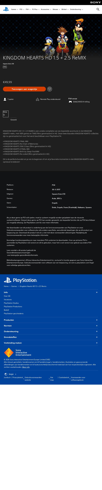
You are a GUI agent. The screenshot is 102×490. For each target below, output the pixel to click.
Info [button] (51, 292)
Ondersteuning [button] (51, 331)
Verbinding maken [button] (51, 343)
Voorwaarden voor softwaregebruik (78, 378)
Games (13, 10)
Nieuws (55, 10)
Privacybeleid (17, 377)
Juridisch (7, 377)
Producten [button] (51, 320)
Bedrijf (6, 310)
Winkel (64, 10)
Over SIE (7, 296)
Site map (52, 378)
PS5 (21, 10)
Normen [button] (51, 325)
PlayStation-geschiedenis (14, 313)
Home (6, 286)
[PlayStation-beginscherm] (6, 9)
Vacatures (8, 299)
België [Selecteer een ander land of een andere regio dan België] (10, 374)
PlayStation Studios (11, 303)
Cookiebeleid (64, 377)
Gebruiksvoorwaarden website (33, 378)
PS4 (27, 10)
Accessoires (45, 10)
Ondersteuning (75, 10)
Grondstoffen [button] (51, 337)
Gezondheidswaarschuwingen (18, 253)
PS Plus (34, 10)
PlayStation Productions (13, 306)
